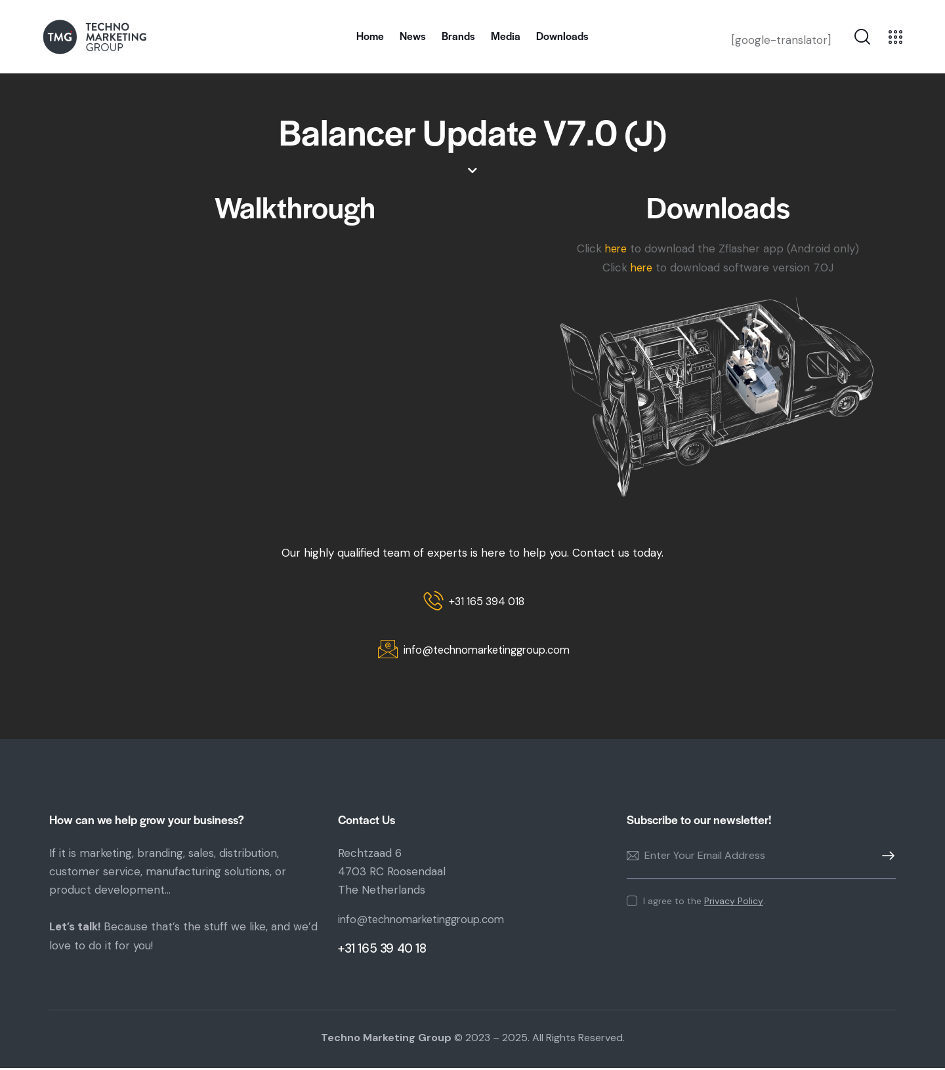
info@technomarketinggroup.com (426, 922)
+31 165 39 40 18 (382, 951)
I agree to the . (704, 903)
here (616, 248)
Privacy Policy (733, 903)
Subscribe (886, 858)
